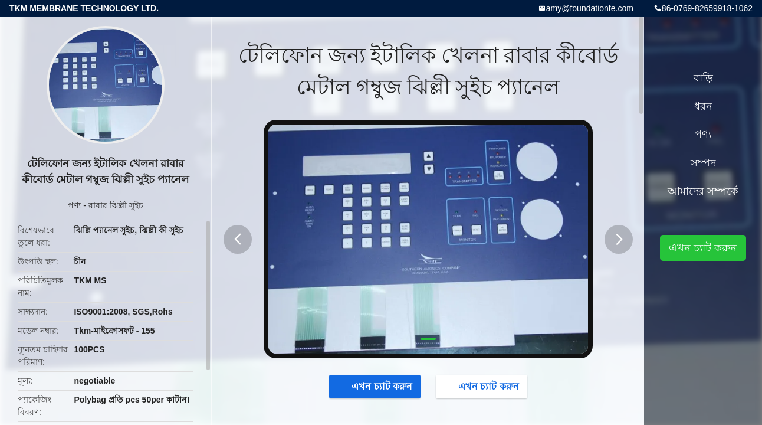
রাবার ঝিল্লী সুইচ (115, 205)
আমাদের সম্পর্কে (703, 191)
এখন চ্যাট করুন (376, 386)
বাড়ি (703, 78)
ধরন (703, 106)
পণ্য (74, 205)
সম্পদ (703, 163)
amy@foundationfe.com (589, 8)
